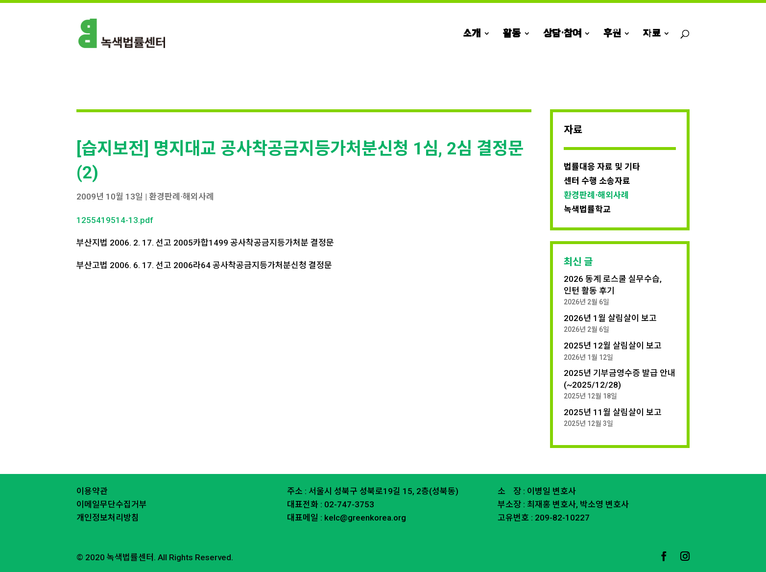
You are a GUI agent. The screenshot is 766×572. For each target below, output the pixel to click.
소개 (471, 34)
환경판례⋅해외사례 (181, 196)
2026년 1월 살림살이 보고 (610, 318)
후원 (612, 34)
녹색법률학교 (587, 209)
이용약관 (92, 491)
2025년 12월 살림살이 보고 (613, 345)
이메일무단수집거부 (111, 504)
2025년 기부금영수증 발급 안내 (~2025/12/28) (619, 379)
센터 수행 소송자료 (597, 181)
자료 (651, 34)
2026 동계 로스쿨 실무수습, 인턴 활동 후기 (613, 285)
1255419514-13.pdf (114, 220)
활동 (512, 34)
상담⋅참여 (562, 34)
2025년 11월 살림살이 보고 (613, 412)
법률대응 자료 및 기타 (602, 167)
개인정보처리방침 (107, 517)
